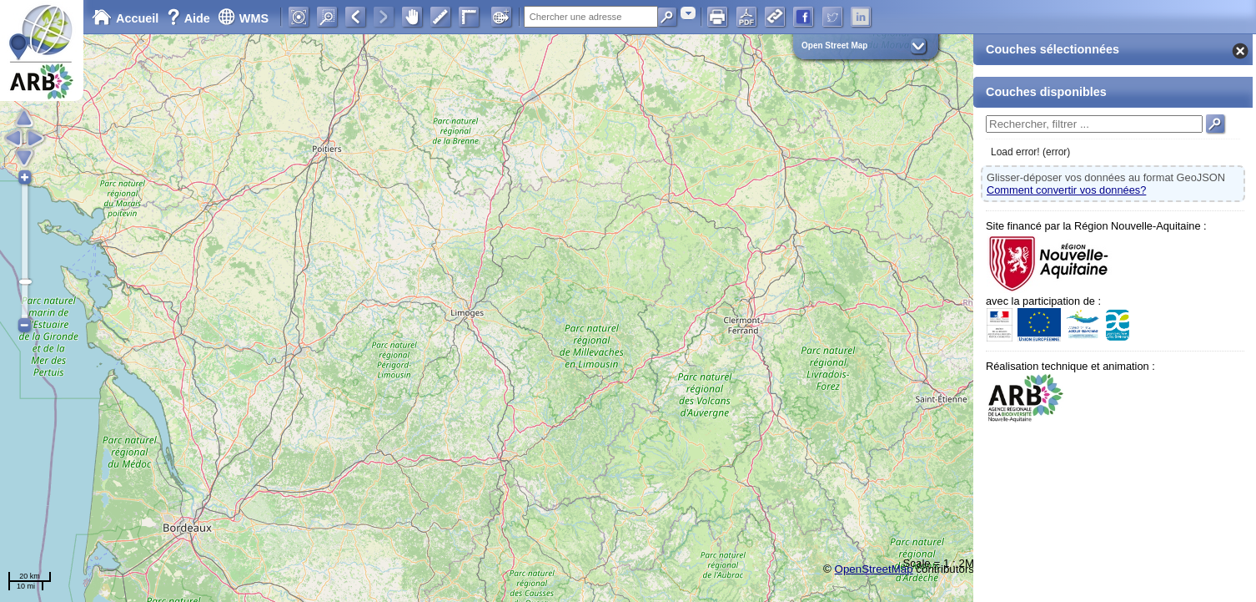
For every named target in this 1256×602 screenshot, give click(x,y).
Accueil (125, 18)
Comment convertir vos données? (1066, 190)
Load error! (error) (1030, 152)
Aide (190, 18)
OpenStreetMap (874, 569)
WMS (243, 18)
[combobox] (688, 13)
